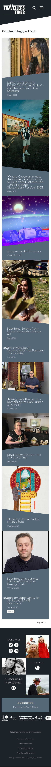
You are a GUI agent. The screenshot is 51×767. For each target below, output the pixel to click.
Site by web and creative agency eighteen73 (25, 758)
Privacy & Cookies (25, 743)
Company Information (25, 739)
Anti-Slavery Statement (25, 753)
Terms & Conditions (25, 748)
